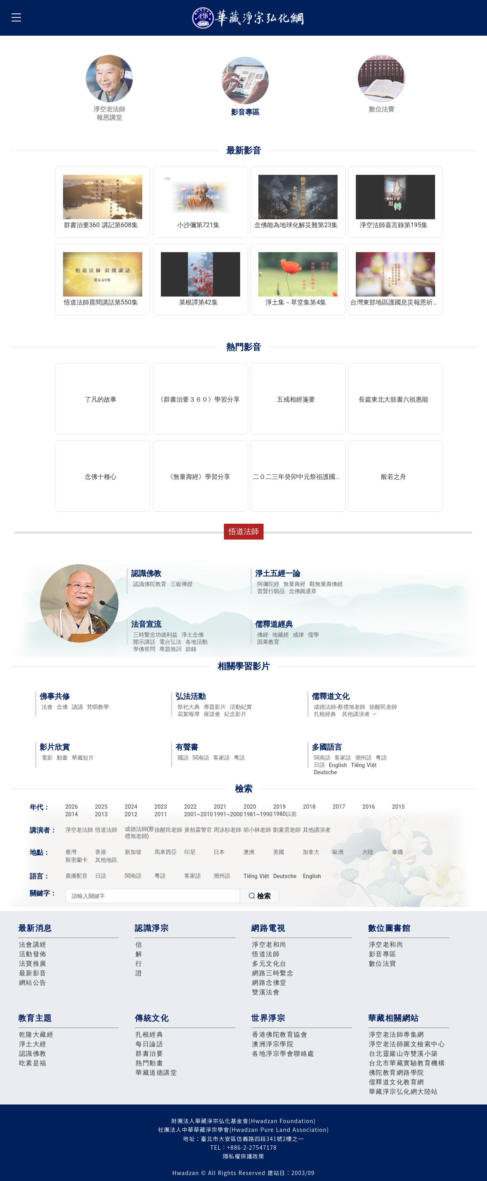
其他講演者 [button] (359, 714)
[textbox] (152, 896)
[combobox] (172, 896)
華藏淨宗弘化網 (249, 18)
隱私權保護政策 (243, 1156)
